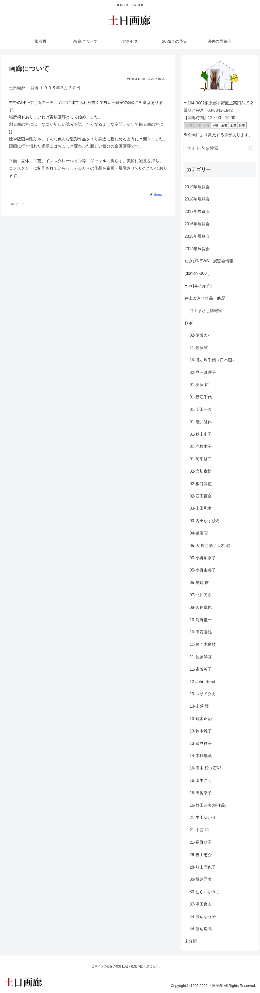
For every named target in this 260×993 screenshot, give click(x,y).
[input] (220, 148)
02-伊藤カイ (201, 335)
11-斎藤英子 (201, 669)
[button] (250, 148)
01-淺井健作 (201, 422)
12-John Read (202, 681)
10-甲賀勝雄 (201, 632)
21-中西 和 (199, 830)
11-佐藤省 (199, 347)
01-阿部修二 (201, 459)
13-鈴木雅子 (201, 731)
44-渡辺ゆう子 (203, 916)
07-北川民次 (201, 595)
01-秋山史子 (201, 434)
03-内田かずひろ (205, 521)
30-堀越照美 (201, 879)
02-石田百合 (201, 496)
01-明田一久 (201, 409)
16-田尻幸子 (201, 793)
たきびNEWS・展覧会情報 (209, 261)
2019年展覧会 (197, 187)
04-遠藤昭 (199, 533)
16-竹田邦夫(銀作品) (208, 805)
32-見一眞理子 (203, 372)
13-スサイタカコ (205, 694)
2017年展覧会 (197, 211)
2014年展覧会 (197, 249)
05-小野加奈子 (203, 558)
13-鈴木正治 (201, 718)
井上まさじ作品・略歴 (205, 298)
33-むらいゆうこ (205, 892)
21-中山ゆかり (203, 817)
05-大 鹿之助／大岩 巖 (210, 545)
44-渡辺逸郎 (201, 929)
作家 (189, 323)
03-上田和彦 (201, 508)
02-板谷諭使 (201, 484)
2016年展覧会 (197, 224)
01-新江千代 (201, 397)
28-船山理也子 (203, 867)
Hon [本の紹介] (198, 286)
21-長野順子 (201, 842)
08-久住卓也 (201, 607)
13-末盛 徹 (199, 706)
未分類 (191, 941)
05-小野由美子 (203, 570)
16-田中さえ (201, 780)
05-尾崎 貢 (199, 582)
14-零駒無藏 (201, 755)
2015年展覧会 (197, 236)
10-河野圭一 (201, 620)
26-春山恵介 (201, 855)
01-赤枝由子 (201, 446)
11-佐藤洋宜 (201, 657)
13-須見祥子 (201, 743)
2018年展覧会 (197, 199)
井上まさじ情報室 (206, 310)
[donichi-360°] (197, 273)
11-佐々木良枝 (203, 644)
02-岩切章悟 (201, 471)
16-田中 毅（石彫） (207, 768)
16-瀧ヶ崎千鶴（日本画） (213, 360)
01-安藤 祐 (199, 384)
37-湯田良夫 (201, 904)
